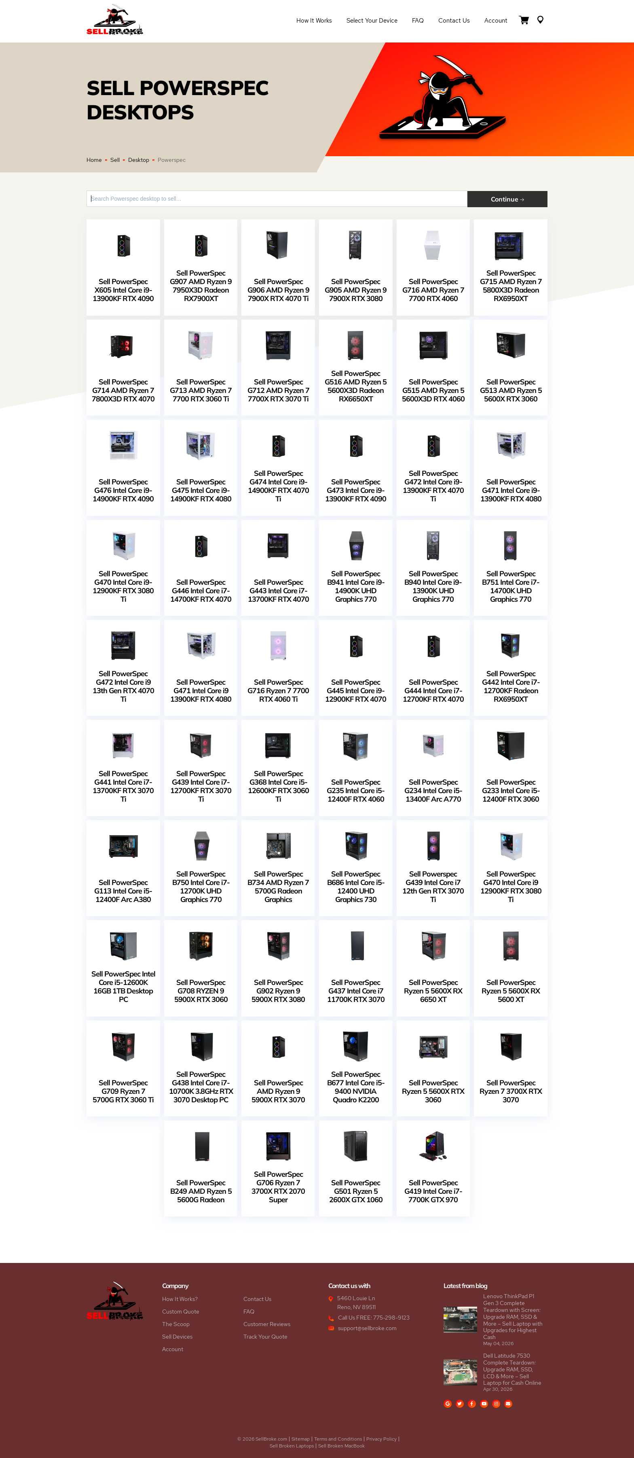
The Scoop (176, 1323)
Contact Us (454, 21)
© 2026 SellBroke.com (262, 1438)
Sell (115, 159)
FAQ (418, 21)
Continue (512, 198)
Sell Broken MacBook (341, 1445)
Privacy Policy (381, 1438)
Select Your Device (372, 21)
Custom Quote (180, 1311)
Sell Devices (177, 1336)
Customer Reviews (266, 1323)
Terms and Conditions (338, 1438)
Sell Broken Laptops (292, 1445)
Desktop (138, 159)
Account (495, 21)
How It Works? (180, 1298)
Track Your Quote (265, 1336)
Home (94, 159)
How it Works (314, 21)
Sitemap (301, 1438)
